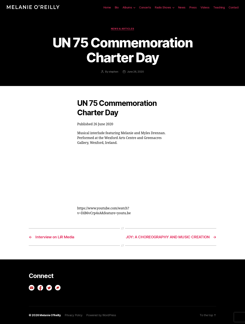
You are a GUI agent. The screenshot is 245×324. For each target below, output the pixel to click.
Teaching (219, 7)
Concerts (145, 7)
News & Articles (122, 28)
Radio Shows (163, 7)
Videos (204, 7)
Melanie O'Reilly (50, 315)
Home (107, 7)
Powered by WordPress (101, 315)
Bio (117, 7)
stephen (113, 71)
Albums (127, 7)
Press (193, 7)
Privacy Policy (73, 315)
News (181, 7)
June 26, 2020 (135, 71)
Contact (234, 7)
